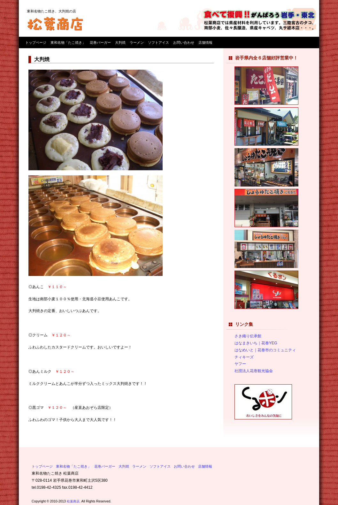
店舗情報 (205, 42)
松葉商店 (73, 501)
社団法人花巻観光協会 (253, 371)
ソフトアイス (158, 42)
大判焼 (120, 42)
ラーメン (137, 42)
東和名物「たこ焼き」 (68, 42)
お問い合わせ (183, 42)
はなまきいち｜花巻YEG (255, 343)
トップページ (35, 42)
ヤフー (240, 364)
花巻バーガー (100, 42)
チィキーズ (244, 357)
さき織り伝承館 (247, 336)
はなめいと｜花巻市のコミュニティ (265, 350)
